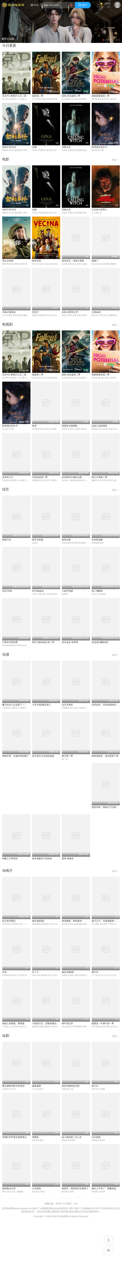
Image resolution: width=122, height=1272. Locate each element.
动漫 (5, 655)
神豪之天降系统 (69, 859)
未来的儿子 (7, 477)
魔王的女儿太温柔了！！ (14, 705)
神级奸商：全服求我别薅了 (105, 756)
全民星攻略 (97, 540)
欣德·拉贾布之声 (70, 312)
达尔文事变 (67, 705)
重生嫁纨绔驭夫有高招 (13, 1137)
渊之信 (95, 1023)
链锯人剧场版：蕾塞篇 (13, 1075)
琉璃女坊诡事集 (69, 426)
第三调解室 (97, 591)
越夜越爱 (36, 1137)
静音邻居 (36, 261)
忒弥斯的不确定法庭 (72, 477)
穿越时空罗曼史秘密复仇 (14, 1189)
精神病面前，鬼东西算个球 (75, 807)
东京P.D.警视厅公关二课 (14, 96)
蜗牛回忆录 (67, 1075)
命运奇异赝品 (9, 972)
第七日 (95, 1137)
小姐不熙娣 (67, 591)
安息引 (35, 312)
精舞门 (95, 261)
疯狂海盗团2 (38, 972)
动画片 (7, 922)
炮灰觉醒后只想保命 (102, 859)
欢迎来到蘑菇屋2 (100, 642)
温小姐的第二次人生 (72, 1189)
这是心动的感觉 (99, 426)
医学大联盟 (37, 540)
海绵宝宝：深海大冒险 (73, 261)
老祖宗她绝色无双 (71, 1137)
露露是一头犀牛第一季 (103, 1075)
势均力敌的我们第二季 (43, 642)
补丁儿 (35, 1023)
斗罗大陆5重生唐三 (41, 705)
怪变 (34, 426)
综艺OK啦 (7, 591)
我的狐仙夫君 (9, 1240)
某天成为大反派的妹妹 (13, 807)
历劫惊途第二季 (40, 477)
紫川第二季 (37, 807)
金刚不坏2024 (9, 147)
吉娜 (34, 147)
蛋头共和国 (7, 261)
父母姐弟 (96, 312)
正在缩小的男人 (99, 209)
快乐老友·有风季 (70, 642)
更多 (116, 159)
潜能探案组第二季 (100, 96)
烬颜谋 (35, 1189)
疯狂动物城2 (68, 1023)
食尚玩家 (66, 540)
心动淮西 (36, 1240)
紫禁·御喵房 (8, 910)
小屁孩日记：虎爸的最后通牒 (46, 1075)
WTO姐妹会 (38, 591)
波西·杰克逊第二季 (71, 96)
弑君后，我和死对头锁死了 (75, 1240)
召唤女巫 (66, 147)
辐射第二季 (37, 96)
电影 (5, 159)
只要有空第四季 (10, 642)
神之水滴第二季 (99, 477)
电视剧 (7, 324)
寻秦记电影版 (9, 312)
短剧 (5, 1087)
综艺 (5, 490)
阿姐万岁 (6, 540)
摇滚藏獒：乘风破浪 (72, 972)
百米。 (5, 1023)
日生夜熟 (96, 1189)
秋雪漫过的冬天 (99, 147)
